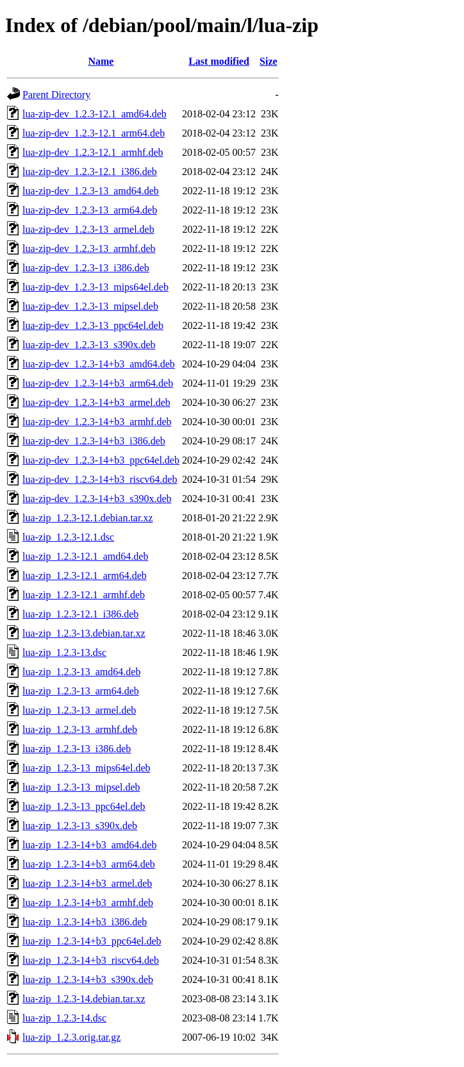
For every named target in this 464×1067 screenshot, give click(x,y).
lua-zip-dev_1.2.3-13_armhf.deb (88, 248)
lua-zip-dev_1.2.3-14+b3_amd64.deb (98, 363)
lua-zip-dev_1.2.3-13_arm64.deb (89, 210)
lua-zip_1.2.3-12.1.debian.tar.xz (87, 517)
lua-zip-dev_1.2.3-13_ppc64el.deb (92, 325)
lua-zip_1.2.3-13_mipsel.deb (81, 787)
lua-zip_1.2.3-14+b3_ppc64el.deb (92, 941)
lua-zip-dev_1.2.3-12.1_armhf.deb (92, 152)
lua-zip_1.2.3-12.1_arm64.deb (84, 575)
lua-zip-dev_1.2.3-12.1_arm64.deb (93, 133)
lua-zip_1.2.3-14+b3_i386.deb (84, 921)
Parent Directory (56, 94)
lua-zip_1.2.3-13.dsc (64, 652)
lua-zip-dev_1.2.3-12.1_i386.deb (89, 171)
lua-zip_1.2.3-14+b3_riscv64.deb (90, 960)
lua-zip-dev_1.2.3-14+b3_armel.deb (96, 402)
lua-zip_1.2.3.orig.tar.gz (71, 1037)
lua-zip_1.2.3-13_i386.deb (76, 748)
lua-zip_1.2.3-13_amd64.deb (81, 671)
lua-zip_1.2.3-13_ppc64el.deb (83, 806)
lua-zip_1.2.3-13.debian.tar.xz (83, 633)
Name (100, 61)
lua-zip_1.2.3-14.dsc (64, 1017)
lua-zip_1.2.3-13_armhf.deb (79, 729)
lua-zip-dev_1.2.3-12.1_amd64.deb (94, 113)
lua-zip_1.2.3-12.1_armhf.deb (83, 594)
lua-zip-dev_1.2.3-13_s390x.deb (89, 344)
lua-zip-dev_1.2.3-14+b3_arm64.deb (97, 383)
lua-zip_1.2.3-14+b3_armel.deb (87, 883)
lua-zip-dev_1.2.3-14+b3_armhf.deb (97, 421)
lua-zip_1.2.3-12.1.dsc (68, 537)
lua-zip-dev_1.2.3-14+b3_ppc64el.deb (100, 460)
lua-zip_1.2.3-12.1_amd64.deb (85, 556)
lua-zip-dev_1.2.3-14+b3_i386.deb (93, 440)
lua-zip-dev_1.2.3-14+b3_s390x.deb (97, 498)
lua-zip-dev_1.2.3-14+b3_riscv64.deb (99, 479)
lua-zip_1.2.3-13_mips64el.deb (86, 767)
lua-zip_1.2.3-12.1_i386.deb (80, 614)
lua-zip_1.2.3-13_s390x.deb (79, 825)
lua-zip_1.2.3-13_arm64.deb (80, 690)
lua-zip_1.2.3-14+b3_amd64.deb (89, 844)
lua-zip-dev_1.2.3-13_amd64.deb (90, 190)
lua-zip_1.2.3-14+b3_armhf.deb (87, 902)
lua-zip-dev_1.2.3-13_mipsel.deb (90, 306)
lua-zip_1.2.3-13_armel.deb (79, 710)
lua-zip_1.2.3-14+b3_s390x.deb (87, 979)
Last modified (218, 61)
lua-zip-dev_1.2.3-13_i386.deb (85, 267)
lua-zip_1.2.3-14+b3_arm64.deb (88, 864)
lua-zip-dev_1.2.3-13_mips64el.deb (95, 286)
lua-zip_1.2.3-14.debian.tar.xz (83, 998)
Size (269, 61)
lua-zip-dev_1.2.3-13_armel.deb (88, 229)
